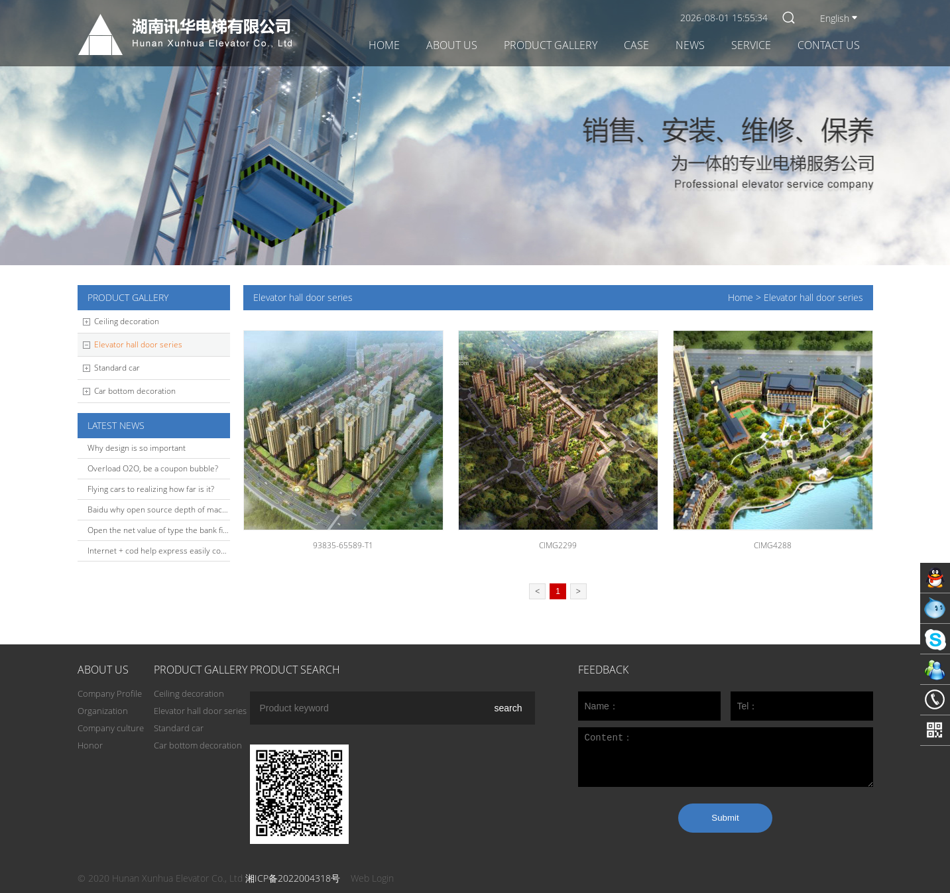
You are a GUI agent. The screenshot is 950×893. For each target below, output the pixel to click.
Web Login (372, 878)
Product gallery (550, 45)
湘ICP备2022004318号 (292, 878)
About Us (451, 45)
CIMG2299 (558, 545)
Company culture (111, 728)
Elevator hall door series (138, 344)
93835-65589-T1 (343, 545)
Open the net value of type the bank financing (169, 530)
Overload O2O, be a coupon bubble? (153, 468)
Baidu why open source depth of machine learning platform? (197, 509)
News (690, 45)
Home (384, 45)
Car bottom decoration (135, 390)
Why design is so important (137, 447)
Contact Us (829, 45)
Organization (103, 711)
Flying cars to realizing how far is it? (151, 489)
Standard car (117, 367)
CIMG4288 (773, 545)
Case (636, 45)
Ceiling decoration (126, 321)
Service (751, 45)
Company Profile (110, 693)
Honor (90, 745)
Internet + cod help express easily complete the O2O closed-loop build (215, 550)
